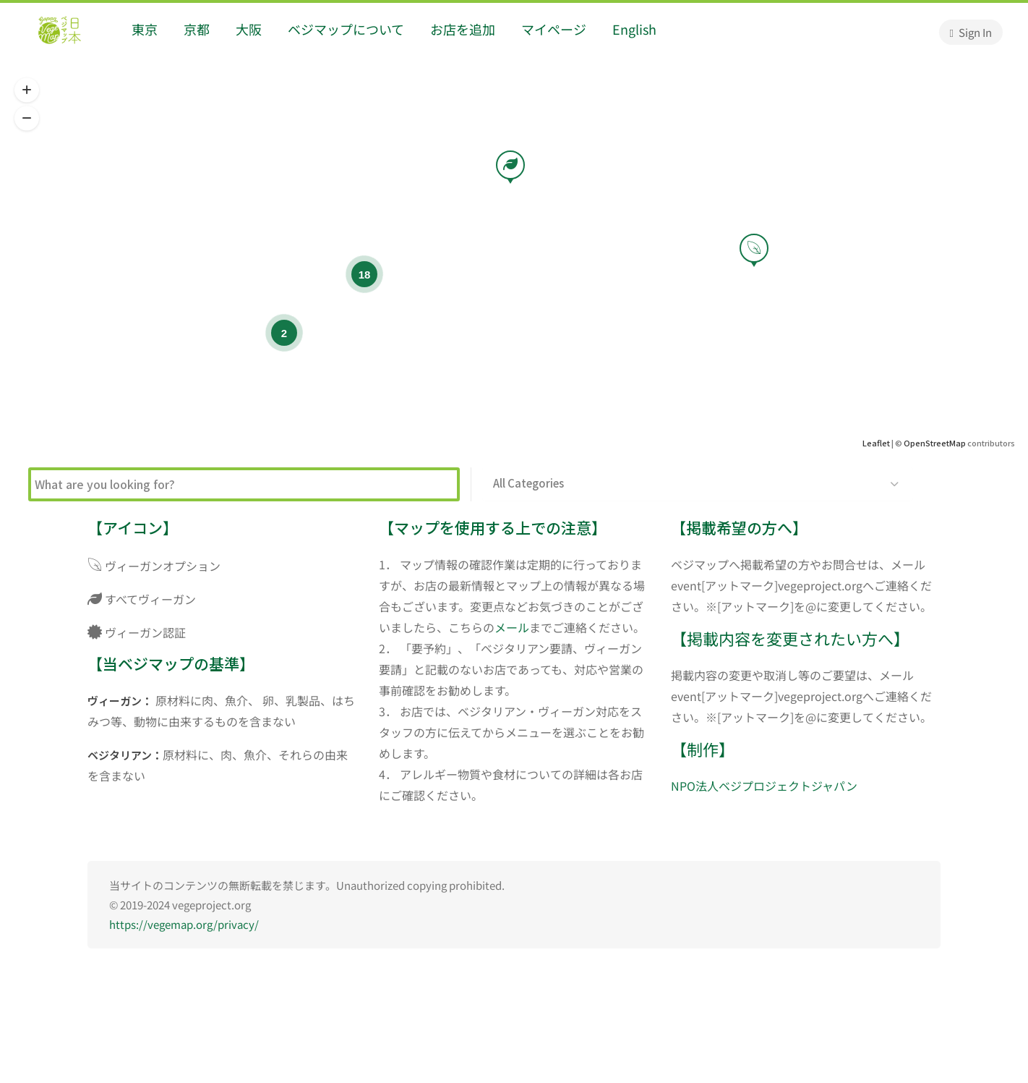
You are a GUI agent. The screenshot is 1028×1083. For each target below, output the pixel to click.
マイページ (553, 29)
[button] (26, 90)
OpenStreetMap (935, 443)
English (634, 29)
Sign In (971, 32)
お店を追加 (462, 29)
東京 (145, 29)
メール (511, 627)
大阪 (249, 29)
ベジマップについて (346, 29)
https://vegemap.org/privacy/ (184, 924)
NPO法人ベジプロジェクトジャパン (764, 785)
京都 (197, 29)
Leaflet (876, 443)
